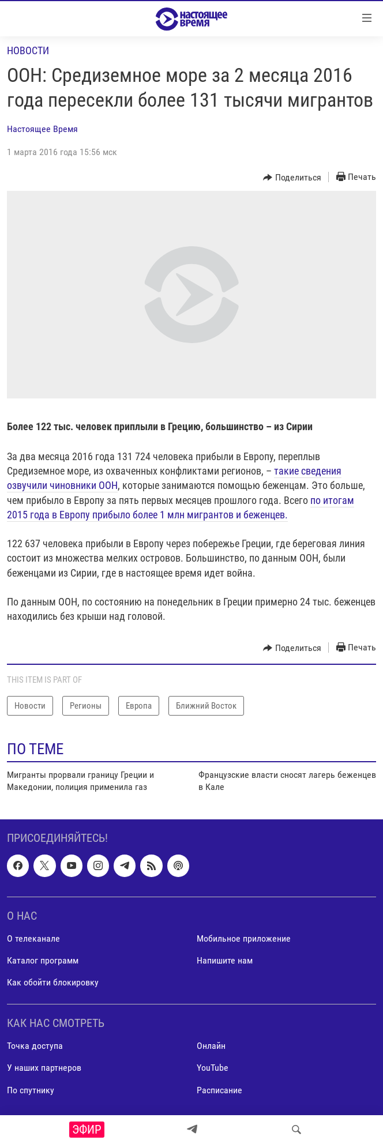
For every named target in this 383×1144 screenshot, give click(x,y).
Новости (28, 50)
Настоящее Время (42, 128)
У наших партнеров (44, 1068)
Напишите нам (225, 960)
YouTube (212, 1068)
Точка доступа (35, 1046)
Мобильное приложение (244, 938)
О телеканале (33, 938)
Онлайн (211, 1046)
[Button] (292, 177)
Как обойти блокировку (53, 982)
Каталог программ (42, 960)
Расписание (219, 1090)
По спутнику (30, 1090)
